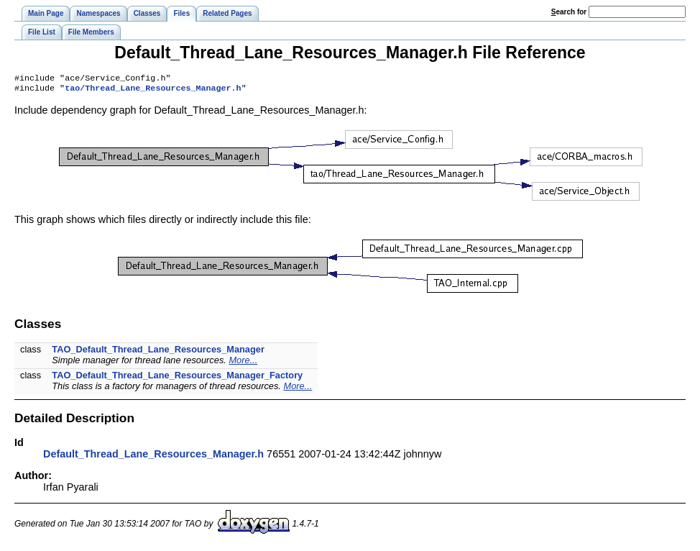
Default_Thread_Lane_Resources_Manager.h (153, 457)
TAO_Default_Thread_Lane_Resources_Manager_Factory (177, 378)
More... (243, 363)
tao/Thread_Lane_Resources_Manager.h (153, 90)
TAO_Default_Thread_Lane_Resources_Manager (158, 352)
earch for (569, 12)
